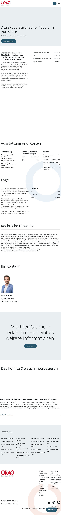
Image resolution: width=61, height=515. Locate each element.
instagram (58, 502)
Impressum (24, 508)
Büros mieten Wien (6, 449)
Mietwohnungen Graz (37, 441)
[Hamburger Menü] (59, 3)
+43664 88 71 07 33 (8, 299)
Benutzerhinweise (42, 508)
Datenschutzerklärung (33, 508)
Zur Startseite (6, 3)
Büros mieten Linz (52, 446)
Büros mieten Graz (36, 449)
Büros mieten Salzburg (22, 453)
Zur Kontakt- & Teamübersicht (9, 504)
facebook (53, 502)
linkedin (48, 502)
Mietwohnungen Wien (7, 441)
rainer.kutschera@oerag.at (10, 301)
